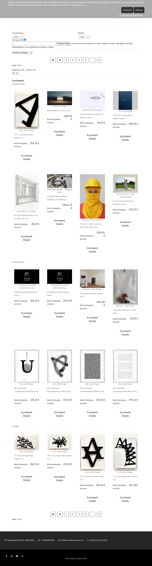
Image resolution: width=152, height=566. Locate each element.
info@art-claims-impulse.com (72, 540)
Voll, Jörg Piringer (125, 111)
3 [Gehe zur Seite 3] (79, 60)
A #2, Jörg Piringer (125, 472)
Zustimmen (127, 10)
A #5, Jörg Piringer (26, 452)
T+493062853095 (47, 540)
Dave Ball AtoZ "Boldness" (92, 110)
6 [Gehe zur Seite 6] (99, 60)
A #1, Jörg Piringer (26, 130)
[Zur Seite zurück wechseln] (60, 60)
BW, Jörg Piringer (27, 384)
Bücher (81, 33)
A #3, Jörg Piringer (92, 472)
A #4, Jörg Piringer (59, 452)
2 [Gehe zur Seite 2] (73, 60)
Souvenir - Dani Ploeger (92, 289)
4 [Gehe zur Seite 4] (85, 60)
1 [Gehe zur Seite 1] (66, 60)
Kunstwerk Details (26, 157)
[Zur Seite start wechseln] (53, 60)
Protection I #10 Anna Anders (92, 220)
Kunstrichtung (17, 33)
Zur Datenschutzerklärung (131, 15)
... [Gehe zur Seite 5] (92, 60)
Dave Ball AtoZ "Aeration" (27, 211)
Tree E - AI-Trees (59, 106)
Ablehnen (139, 10)
